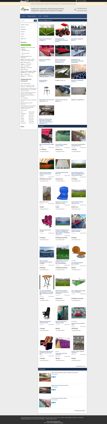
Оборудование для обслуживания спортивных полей (61, 40)
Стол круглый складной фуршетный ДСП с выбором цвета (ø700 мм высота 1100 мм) (46, 292)
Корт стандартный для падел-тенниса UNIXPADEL (78, 291)
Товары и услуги (31, 16)
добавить (84, 0)
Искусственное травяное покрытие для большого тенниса (45, 174)
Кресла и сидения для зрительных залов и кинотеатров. (60, 61)
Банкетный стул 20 (44, 201)
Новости (23, 31)
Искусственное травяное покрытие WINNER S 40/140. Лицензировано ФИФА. (77, 174)
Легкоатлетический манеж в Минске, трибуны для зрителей (64, 372)
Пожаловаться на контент (58, 422)
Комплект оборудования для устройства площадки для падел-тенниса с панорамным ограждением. (62, 232)
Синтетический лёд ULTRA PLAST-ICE (61, 173)
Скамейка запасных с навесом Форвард (76, 230)
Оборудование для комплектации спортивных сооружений (77, 61)
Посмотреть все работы (80, 410)
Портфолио (23, 29)
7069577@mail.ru (27, 62)
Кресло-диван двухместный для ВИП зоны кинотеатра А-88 (46, 353)
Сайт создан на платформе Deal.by (53, 421)
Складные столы (59, 80)
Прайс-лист (23, 38)
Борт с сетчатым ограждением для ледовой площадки (46, 262)
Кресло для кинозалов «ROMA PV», (47, 145)
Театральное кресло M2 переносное (61, 354)
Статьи (22, 34)
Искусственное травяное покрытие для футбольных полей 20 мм (62, 292)
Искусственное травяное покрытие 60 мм (77, 202)
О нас (40, 16)
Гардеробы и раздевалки (77, 99)
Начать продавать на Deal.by (34, 0)
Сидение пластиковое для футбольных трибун (61, 202)
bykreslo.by (25, 69)
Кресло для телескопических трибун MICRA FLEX (78, 145)
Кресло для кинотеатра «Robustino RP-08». (45, 322)
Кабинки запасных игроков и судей (78, 324)
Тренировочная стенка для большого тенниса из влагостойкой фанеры (61, 262)
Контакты (46, 16)
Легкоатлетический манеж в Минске (59, 398)
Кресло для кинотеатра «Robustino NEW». (60, 322)
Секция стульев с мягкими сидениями (77, 352)
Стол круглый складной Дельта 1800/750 (77, 263)
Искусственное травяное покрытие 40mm (61, 145)
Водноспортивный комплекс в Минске (59, 385)
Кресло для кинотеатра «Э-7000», (45, 230)
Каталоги (23, 27)
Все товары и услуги (80, 366)
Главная (23, 16)
